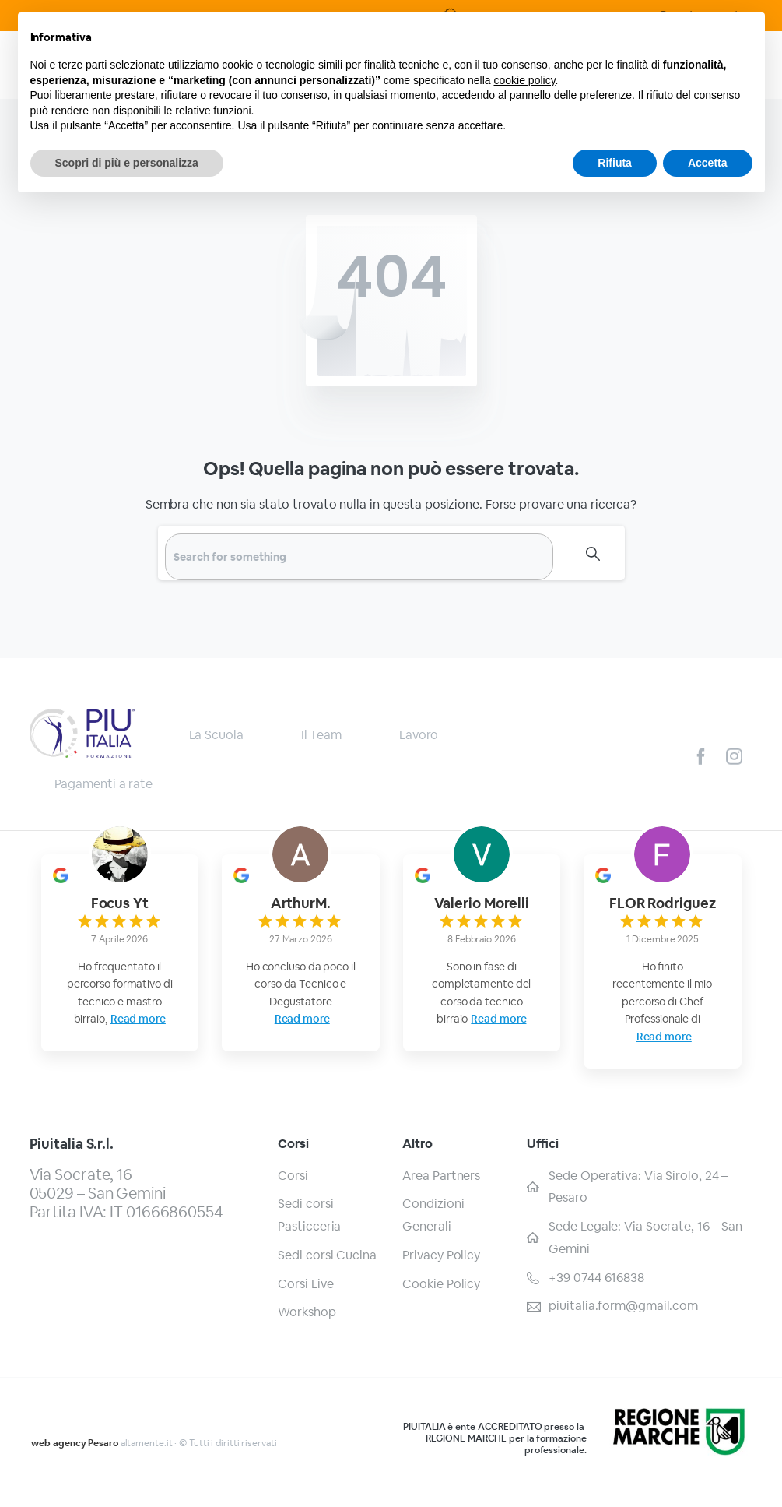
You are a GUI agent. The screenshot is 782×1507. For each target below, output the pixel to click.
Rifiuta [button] (615, 163)
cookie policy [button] (524, 80)
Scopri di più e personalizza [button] (126, 163)
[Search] (358, 556)
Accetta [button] (708, 163)
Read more (138, 1019)
